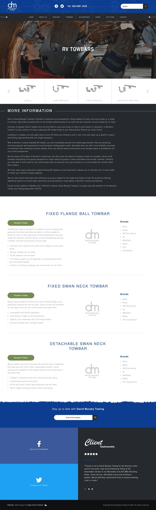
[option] (27, 91)
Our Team (110, 17)
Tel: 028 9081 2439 (77, 6)
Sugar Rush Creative (35, 505)
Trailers (56, 17)
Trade (97, 17)
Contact (123, 17)
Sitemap (10, 505)
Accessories (84, 17)
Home (31, 17)
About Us (43, 17)
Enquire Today (21, 222)
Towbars (69, 17)
